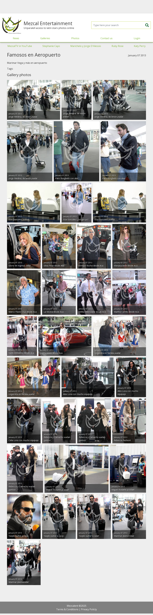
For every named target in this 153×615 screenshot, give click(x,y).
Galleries (45, 38)
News (16, 38)
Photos (75, 38)
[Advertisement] (76, 6)
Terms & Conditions (67, 609)
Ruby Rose (117, 46)
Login (137, 38)
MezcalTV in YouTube (19, 46)
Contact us (107, 38)
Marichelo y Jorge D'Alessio (85, 46)
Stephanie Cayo (51, 46)
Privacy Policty (89, 609)
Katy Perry (140, 46)
